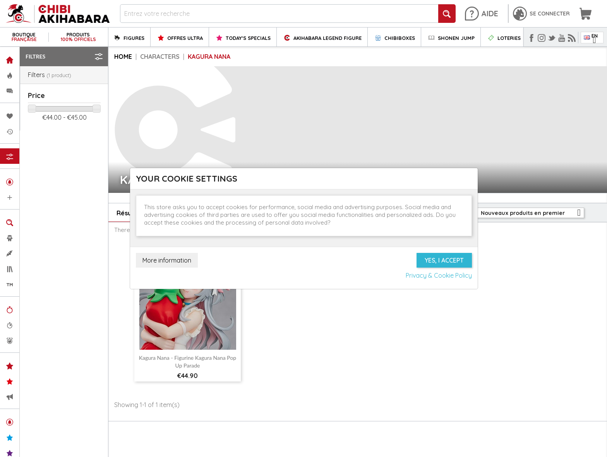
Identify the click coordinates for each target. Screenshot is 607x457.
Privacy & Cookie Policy (439, 275)
